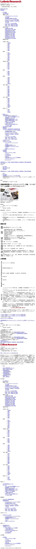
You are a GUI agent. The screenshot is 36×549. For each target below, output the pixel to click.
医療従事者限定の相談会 (19, 332)
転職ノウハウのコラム (10, 148)
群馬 (8, 60)
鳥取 (8, 89)
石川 (8, 67)
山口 (8, 88)
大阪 (8, 77)
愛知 (8, 71)
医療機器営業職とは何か (10, 131)
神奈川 (9, 53)
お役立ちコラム (6, 140)
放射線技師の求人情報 (10, 30)
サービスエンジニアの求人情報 (12, 19)
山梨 (8, 62)
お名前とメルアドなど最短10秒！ (13, 314)
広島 (8, 86)
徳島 (8, 92)
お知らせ (7, 156)
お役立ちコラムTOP (7, 141)
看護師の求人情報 (9, 28)
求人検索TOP (5, 13)
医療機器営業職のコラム (10, 145)
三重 (8, 75)
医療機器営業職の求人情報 (11, 18)
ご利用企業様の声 (9, 529)
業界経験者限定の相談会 (22, 333)
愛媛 (8, 94)
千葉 (8, 56)
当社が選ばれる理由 (7, 126)
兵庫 (8, 78)
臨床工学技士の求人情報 (10, 29)
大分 (8, 103)
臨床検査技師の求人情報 (10, 32)
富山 (8, 66)
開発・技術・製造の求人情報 (11, 24)
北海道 (9, 42)
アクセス (7, 153)
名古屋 (9, 112)
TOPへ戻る (2, 163)
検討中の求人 (4, 8)
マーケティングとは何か (10, 136)
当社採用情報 (8, 155)
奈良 (8, 82)
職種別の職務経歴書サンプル (11, 119)
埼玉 (8, 55)
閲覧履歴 (2, 10)
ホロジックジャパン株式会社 (6, 318)
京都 (8, 79)
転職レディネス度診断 (10, 121)
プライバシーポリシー (10, 158)
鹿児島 (9, 105)
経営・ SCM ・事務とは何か (11, 138)
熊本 (8, 102)
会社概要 (5, 150)
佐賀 (8, 99)
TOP (4, 173)
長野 (8, 63)
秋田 (8, 47)
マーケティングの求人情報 (11, 23)
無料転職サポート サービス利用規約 (13, 157)
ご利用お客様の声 (9, 122)
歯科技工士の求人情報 (10, 35)
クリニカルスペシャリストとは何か (12, 130)
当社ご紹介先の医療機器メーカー (12, 116)
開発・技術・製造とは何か (11, 137)
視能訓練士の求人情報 (10, 34)
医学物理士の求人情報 (10, 36)
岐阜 (8, 72)
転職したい (5, 114)
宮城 (8, 46)
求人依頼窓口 (8, 532)
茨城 (8, 57)
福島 (8, 50)
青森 (8, 44)
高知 (8, 96)
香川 (8, 93)
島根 (8, 91)
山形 (8, 49)
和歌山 (9, 83)
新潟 (8, 65)
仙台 (8, 110)
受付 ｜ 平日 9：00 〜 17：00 (9, 353)
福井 (8, 68)
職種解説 (5, 127)
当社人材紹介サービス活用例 (11, 527)
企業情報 (5, 151)
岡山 (8, 87)
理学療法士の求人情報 (10, 33)
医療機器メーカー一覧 (10, 117)
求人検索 (5, 12)
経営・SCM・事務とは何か (11, 510)
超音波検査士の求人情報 (10, 38)
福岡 (8, 98)
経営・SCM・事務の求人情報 (11, 25)
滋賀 (8, 81)
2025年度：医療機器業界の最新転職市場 (11, 129)
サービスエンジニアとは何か (11, 132)
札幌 (8, 109)
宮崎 (8, 104)
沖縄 (8, 107)
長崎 (8, 100)
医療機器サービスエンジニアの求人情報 (11, 175)
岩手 (8, 45)
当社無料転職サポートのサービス (10, 115)
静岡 (8, 73)
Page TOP (2, 343)
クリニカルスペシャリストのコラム (12, 516)
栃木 (8, 58)
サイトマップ (8, 159)
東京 (8, 52)
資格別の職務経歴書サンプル (11, 120)
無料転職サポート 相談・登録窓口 (15, 162)
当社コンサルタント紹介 (10, 152)
